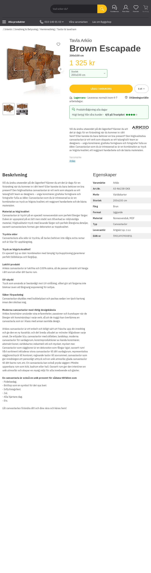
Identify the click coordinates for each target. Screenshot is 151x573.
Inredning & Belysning (26, 29)
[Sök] (102, 9)
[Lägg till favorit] (58, 44)
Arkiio (72, 160)
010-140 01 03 (52, 22)
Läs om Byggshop (101, 21)
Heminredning (47, 29)
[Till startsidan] (24, 8)
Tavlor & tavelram (66, 29)
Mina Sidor (125, 8)
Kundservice (114, 8)
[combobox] (88, 73)
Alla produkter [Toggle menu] (13, 22)
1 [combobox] (141, 88)
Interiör (8, 29)
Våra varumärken (78, 21)
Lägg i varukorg (101, 88)
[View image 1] (8, 109)
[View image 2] (22, 109)
